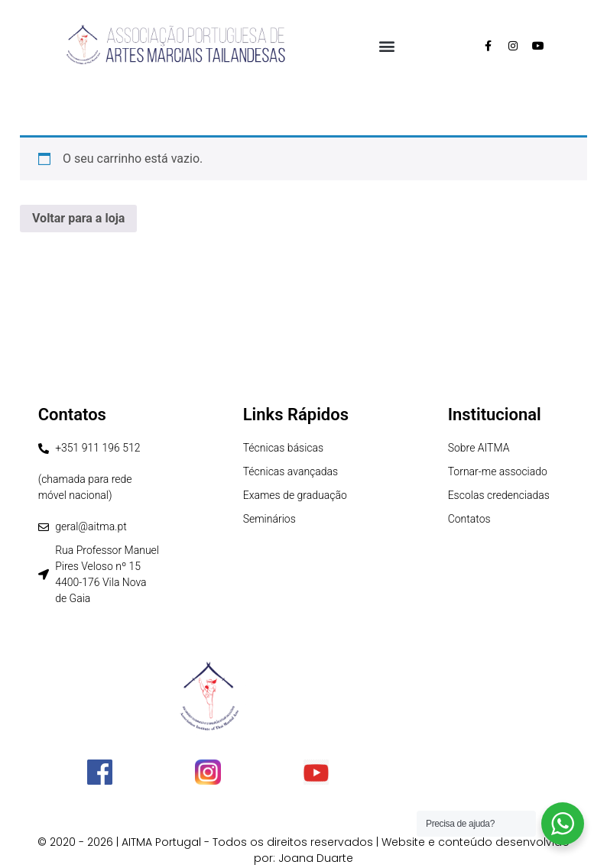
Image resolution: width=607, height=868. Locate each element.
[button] (386, 45)
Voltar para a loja (78, 218)
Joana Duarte (315, 858)
